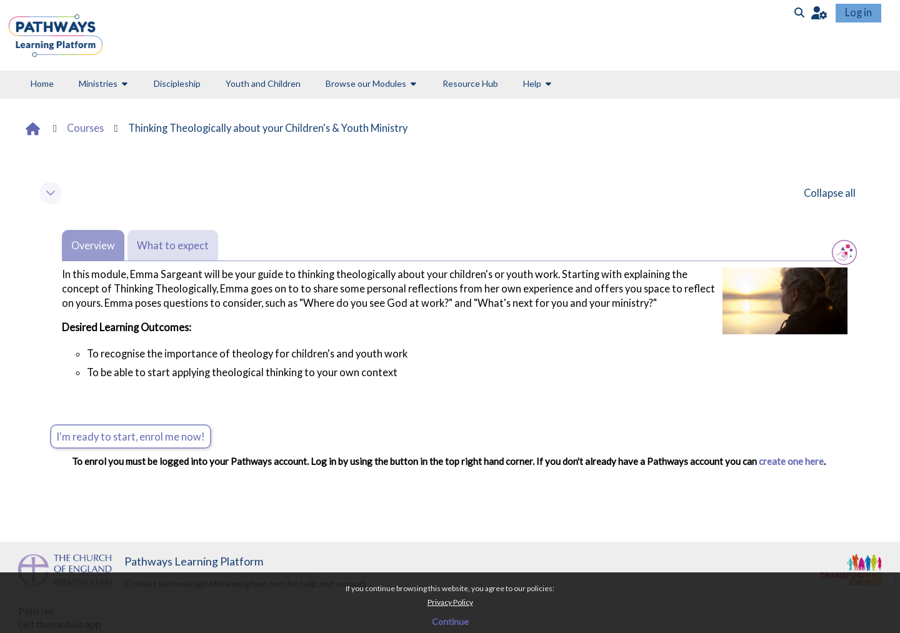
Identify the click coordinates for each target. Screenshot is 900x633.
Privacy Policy (450, 602)
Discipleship (177, 83)
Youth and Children (263, 83)
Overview (93, 245)
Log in (858, 12)
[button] (819, 12)
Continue (450, 621)
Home (42, 83)
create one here (790, 461)
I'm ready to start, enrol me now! (130, 436)
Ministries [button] (98, 83)
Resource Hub (470, 83)
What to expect (173, 245)
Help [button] (532, 83)
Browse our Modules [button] (366, 83)
